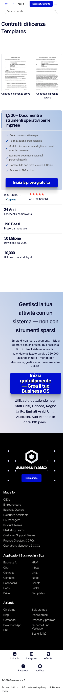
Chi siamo (9, 609)
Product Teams (12, 525)
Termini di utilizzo (10, 687)
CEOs (6, 499)
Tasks (35, 588)
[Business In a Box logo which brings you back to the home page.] (10, 4)
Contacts (8, 577)
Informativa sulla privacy (34, 687)
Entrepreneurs (12, 504)
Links (35, 572)
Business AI (10, 562)
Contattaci (9, 620)
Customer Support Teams (19, 535)
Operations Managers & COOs (21, 545)
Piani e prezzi (40, 615)
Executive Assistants (15, 515)
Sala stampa (39, 609)
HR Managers (11, 520)
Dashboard (10, 583)
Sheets (36, 583)
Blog (6, 615)
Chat (6, 567)
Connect (8, 572)
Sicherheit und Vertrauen (40, 626)
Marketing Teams (14, 530)
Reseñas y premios (43, 620)
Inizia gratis (31, 477)
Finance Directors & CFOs (19, 540)
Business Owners (13, 509)
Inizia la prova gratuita (31, 182)
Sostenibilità (39, 633)
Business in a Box (19, 680)
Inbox (35, 567)
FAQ (5, 630)
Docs (6, 588)
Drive (6, 593)
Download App (12, 625)
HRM (35, 562)
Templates (38, 593)
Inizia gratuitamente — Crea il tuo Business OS (35, 383)
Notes (35, 577)
